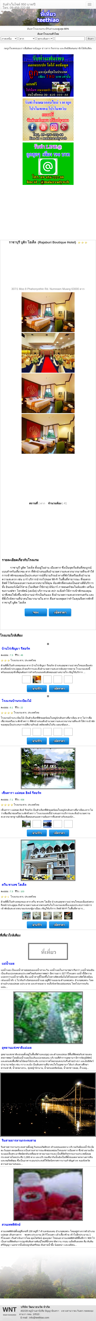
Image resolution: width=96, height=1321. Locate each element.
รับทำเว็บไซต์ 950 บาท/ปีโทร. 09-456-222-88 (19, 6)
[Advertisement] (48, 213)
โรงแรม (18, 660)
